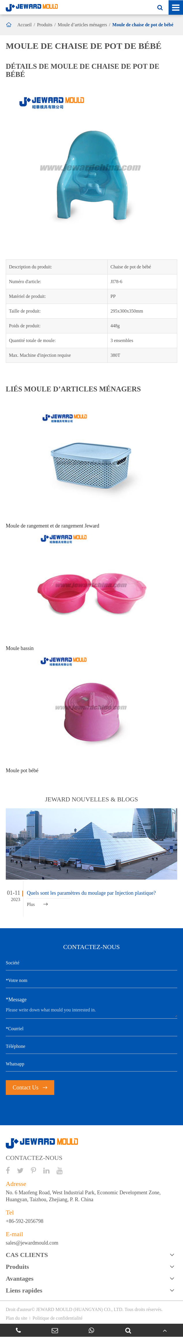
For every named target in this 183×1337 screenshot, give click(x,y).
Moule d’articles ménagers (82, 24)
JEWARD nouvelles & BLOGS (91, 799)
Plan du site (16, 1318)
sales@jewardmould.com (32, 1243)
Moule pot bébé (22, 770)
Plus (37, 904)
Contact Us (30, 1087)
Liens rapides (24, 1290)
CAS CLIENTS (27, 1254)
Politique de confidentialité (58, 1318)
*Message (16, 999)
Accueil (24, 24)
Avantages (19, 1278)
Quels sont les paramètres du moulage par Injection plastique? (91, 893)
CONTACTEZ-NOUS (34, 1157)
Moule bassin (20, 648)
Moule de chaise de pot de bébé (142, 24)
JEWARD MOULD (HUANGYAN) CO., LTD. (80, 1309)
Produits (44, 24)
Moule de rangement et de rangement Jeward (52, 526)
